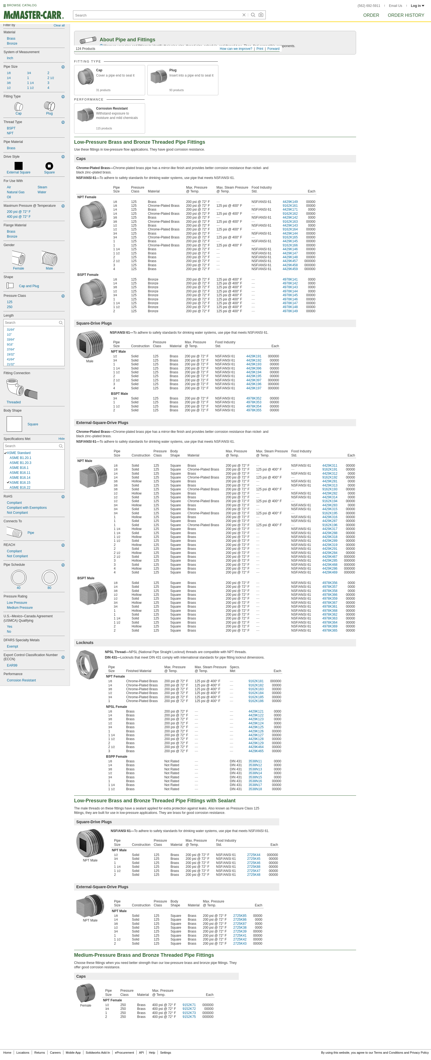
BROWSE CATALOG (22, 5)
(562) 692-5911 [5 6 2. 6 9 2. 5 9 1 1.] (369, 6)
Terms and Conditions (388, 1052)
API (141, 1052)
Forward (273, 49)
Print (259, 49)
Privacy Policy (419, 1052)
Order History (406, 15)
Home (7, 1052)
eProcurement (124, 1052)
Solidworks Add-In (98, 1052)
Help (152, 1052)
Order (371, 15)
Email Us (395, 6)
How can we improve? (236, 49)
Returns (39, 1052)
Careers (55, 1052)
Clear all (59, 25)
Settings (165, 1052)
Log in (417, 6)
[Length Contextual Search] (34, 322)
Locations (23, 1052)
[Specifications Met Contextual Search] (34, 446)
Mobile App (73, 1052)
